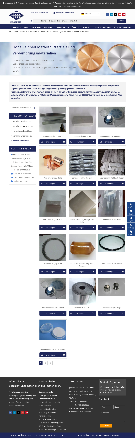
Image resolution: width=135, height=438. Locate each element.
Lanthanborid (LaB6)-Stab (82, 178)
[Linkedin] (111, 14)
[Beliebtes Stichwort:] (121, 21)
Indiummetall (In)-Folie (112, 219)
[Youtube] (119, 14)
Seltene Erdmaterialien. (48, 419)
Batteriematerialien (46, 392)
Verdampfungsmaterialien (23, 136)
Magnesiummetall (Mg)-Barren (112, 178)
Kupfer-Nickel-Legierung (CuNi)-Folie (82, 220)
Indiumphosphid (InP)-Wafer (53, 307)
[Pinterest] (123, 14)
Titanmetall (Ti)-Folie (82, 307)
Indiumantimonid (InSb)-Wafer (112, 136)
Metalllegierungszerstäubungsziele (24, 126)
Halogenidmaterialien (47, 409)
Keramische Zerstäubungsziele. (24, 131)
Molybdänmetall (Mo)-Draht (112, 263)
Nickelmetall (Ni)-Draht (53, 263)
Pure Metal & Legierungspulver (51, 423)
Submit (106, 425)
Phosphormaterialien (47, 399)
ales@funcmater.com (26, 177)
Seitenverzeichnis (83, 435)
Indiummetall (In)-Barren (53, 219)
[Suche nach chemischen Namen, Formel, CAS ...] (75, 21)
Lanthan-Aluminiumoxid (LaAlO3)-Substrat (82, 264)
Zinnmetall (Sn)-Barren (82, 136)
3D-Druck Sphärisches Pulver (50, 426)
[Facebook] (107, 14)
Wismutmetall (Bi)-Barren (53, 136)
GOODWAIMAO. (112, 435)
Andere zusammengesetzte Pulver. (52, 429)
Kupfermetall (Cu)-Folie (53, 178)
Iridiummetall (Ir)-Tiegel (112, 307)
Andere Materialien (21, 140)
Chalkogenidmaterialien (48, 395)
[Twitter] (115, 14)
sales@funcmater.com (65, 12)
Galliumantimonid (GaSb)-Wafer (52, 349)
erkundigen (47, 141)
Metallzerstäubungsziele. (23, 121)
